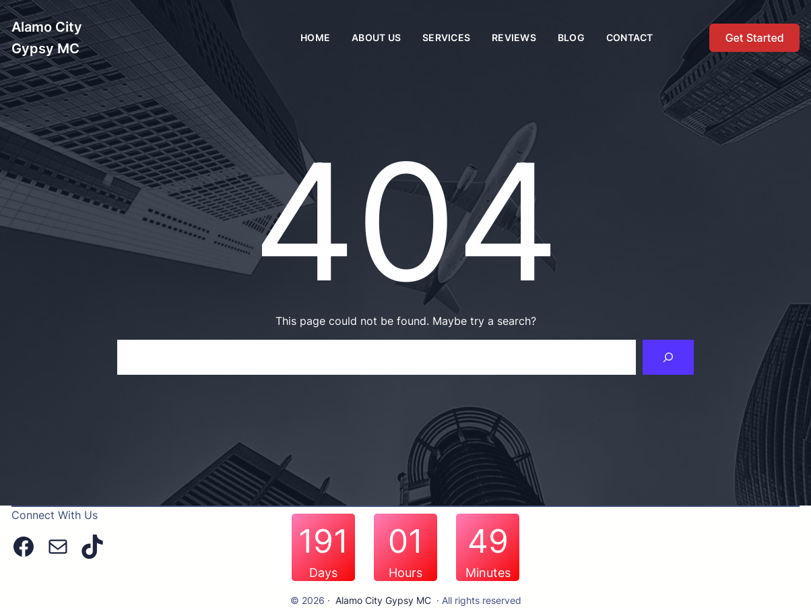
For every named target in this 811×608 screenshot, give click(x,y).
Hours (405, 573)
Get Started (754, 37)
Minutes (488, 573)
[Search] (668, 357)
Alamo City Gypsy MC (383, 600)
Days (323, 573)
